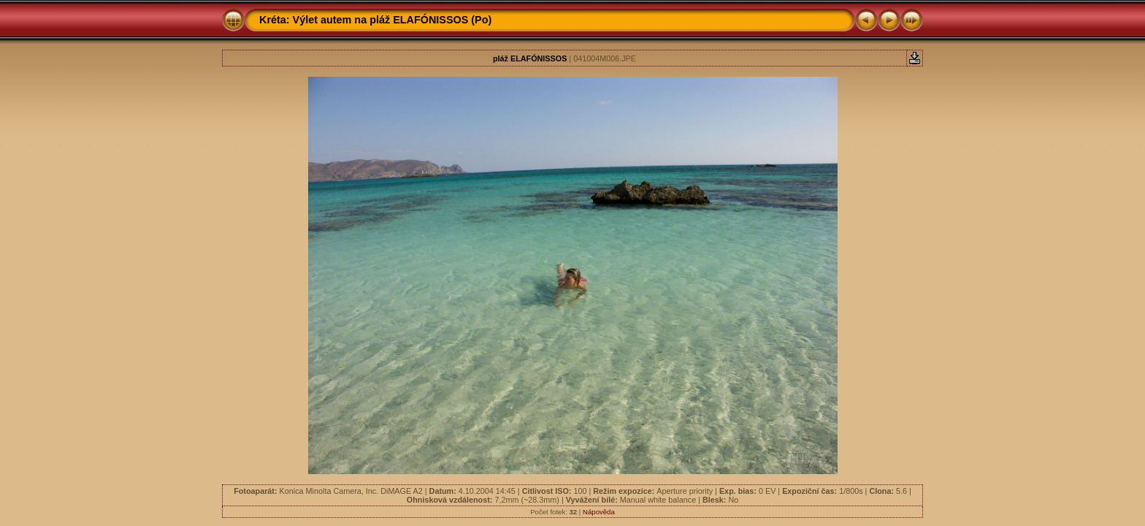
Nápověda (599, 512)
